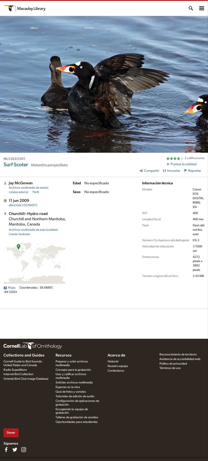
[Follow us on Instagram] (23, 449)
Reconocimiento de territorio (178, 354)
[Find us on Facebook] (6, 449)
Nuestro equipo (118, 366)
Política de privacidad (173, 363)
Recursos (64, 355)
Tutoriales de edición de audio (75, 396)
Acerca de (116, 355)
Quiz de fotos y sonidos (71, 391)
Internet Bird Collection (18, 374)
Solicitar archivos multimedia (74, 382)
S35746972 (23, 205)
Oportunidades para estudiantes (77, 422)
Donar (11, 432)
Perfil (36, 192)
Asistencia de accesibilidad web (179, 359)
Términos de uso (170, 368)
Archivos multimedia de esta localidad (33, 229)
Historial (113, 361)
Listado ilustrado (19, 234)
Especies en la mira (68, 387)
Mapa (9, 287)
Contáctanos (116, 370)
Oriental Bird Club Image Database (25, 378)
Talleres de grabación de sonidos (77, 417)
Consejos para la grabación (73, 369)
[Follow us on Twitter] (14, 449)
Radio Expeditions (15, 369)
